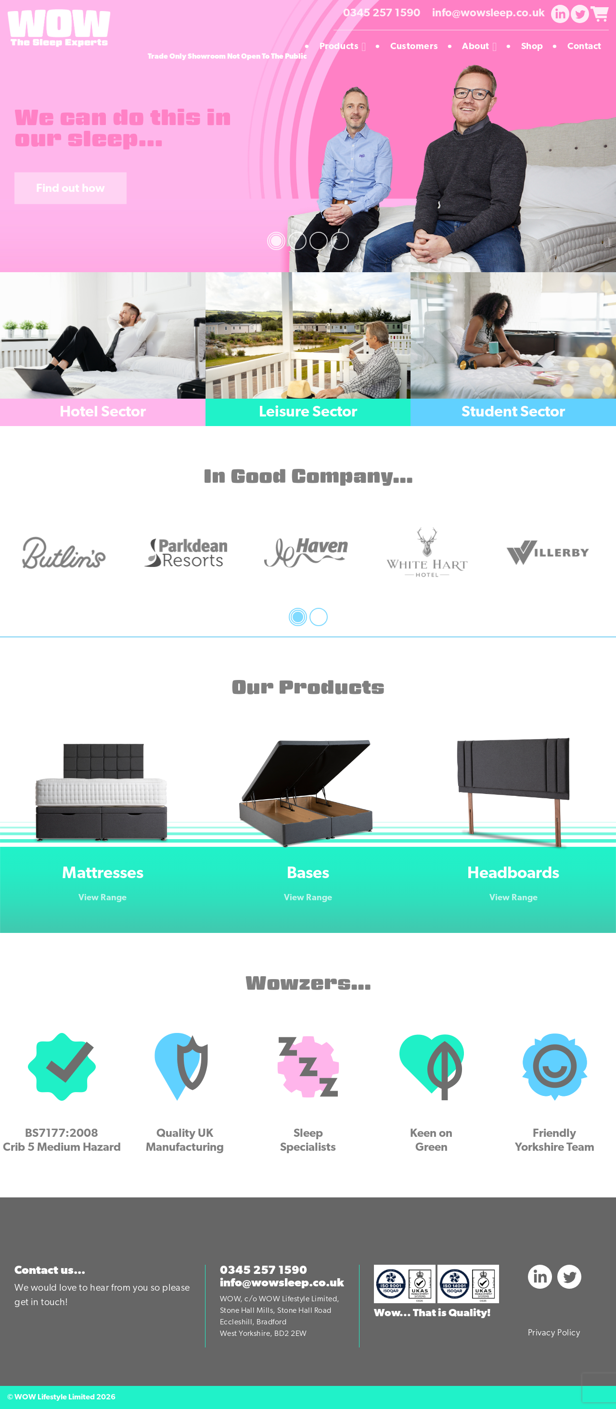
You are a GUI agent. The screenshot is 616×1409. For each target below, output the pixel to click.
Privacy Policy (554, 1333)
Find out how (70, 189)
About (483, 47)
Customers (417, 47)
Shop (536, 47)
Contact (584, 46)
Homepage (288, 47)
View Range (102, 898)
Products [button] (346, 47)
